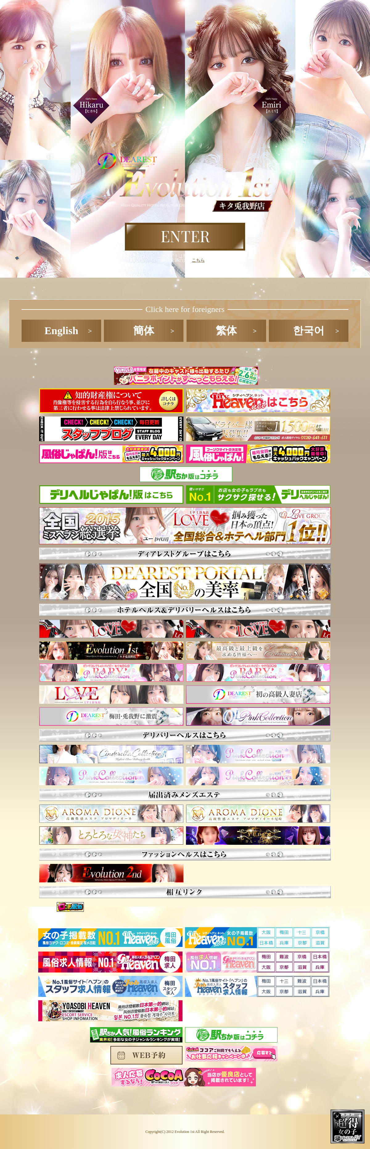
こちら (198, 260)
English (61, 330)
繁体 (226, 330)
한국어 (308, 330)
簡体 (143, 330)
